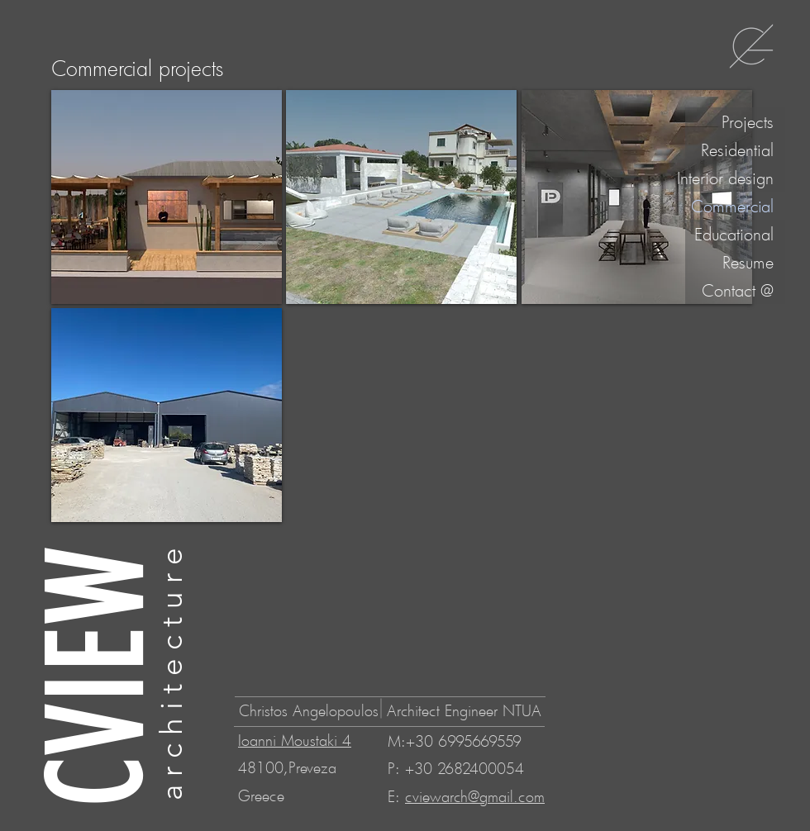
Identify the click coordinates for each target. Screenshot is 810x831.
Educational (734, 234)
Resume (748, 262)
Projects (748, 121)
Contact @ (738, 290)
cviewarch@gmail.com (475, 796)
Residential (737, 149)
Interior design (729, 177)
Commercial (732, 205)
